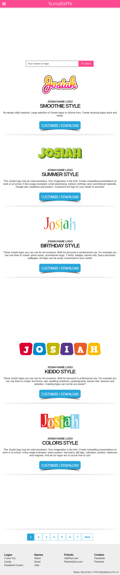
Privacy (76, 572)
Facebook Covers (13, 565)
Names (38, 554)
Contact (99, 554)
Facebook (99, 558)
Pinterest (99, 561)
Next (87, 537)
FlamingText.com (73, 561)
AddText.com (71, 558)
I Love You (10, 558)
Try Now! (86, 63)
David (37, 561)
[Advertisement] (60, 34)
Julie (36, 565)
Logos (8, 554)
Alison (37, 558)
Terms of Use (85, 572)
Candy (7, 561)
